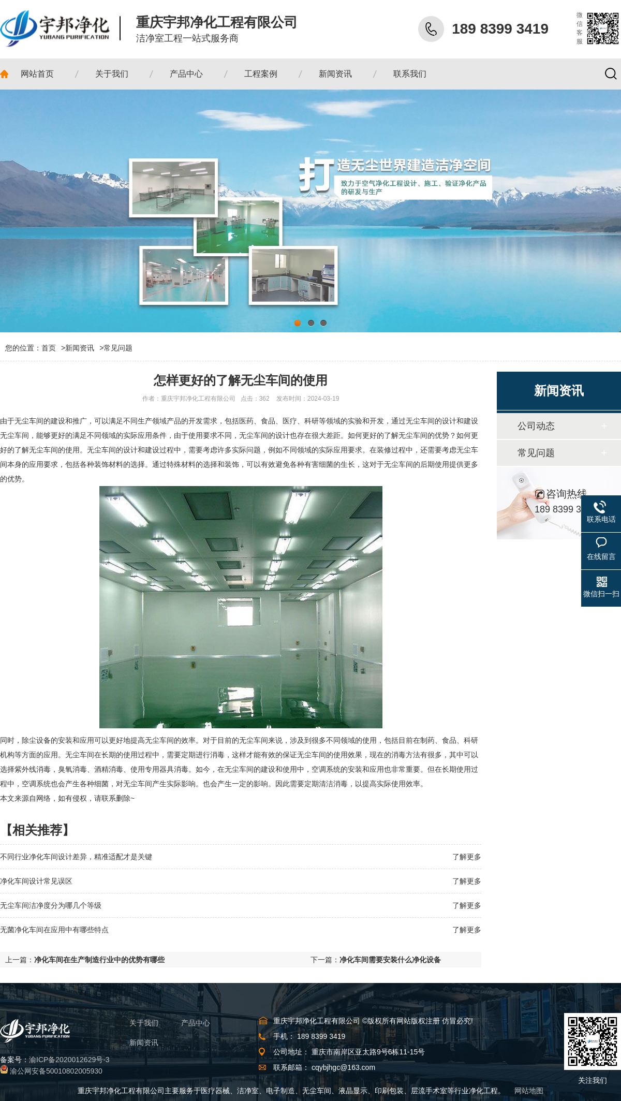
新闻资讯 (79, 348)
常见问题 (117, 348)
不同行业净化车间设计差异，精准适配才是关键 (76, 857)
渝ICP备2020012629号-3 (69, 1059)
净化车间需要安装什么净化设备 (390, 960)
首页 (53, 348)
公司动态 (536, 426)
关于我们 (143, 1023)
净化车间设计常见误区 (36, 881)
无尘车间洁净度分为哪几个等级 (50, 905)
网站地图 (528, 1091)
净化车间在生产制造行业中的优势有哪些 (99, 960)
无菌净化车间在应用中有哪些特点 (54, 930)
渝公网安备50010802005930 (56, 1071)
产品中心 (195, 1023)
